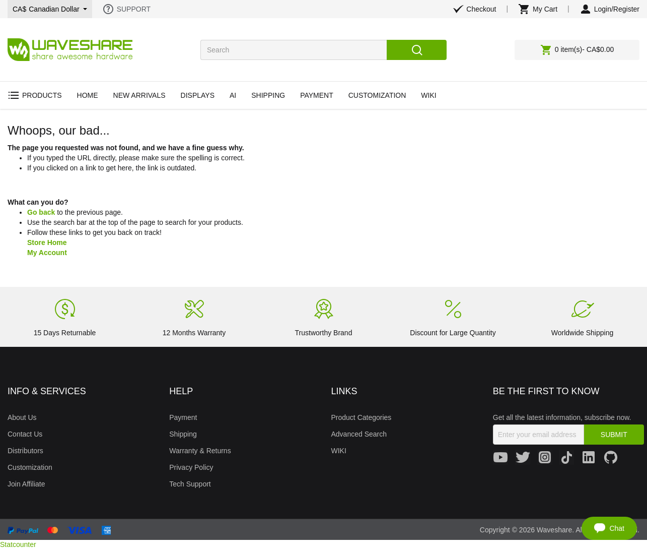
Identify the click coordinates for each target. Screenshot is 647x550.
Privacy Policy (191, 467)
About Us (22, 417)
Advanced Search (359, 434)
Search (417, 50)
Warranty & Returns (200, 451)
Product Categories (361, 417)
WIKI (338, 451)
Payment (183, 417)
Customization (30, 467)
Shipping (183, 434)
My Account (47, 253)
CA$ (50, 9)
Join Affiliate (26, 484)
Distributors (25, 451)
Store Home (47, 242)
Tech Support (190, 484)
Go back (41, 212)
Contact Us (25, 434)
